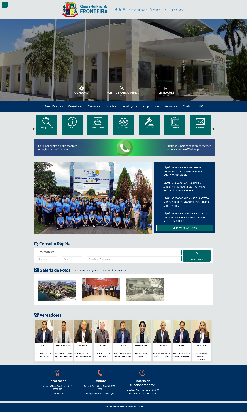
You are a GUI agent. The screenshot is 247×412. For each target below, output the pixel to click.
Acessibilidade (138, 10)
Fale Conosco (176, 10)
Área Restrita (158, 10)
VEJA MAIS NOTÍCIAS (185, 228)
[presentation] (34, 129)
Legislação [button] (129, 106)
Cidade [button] (110, 106)
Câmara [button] (94, 106)
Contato (188, 106)
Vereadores (75, 106)
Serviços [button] (170, 106)
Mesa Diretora (54, 106)
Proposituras (151, 106)
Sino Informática (128, 406)
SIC (201, 106)
